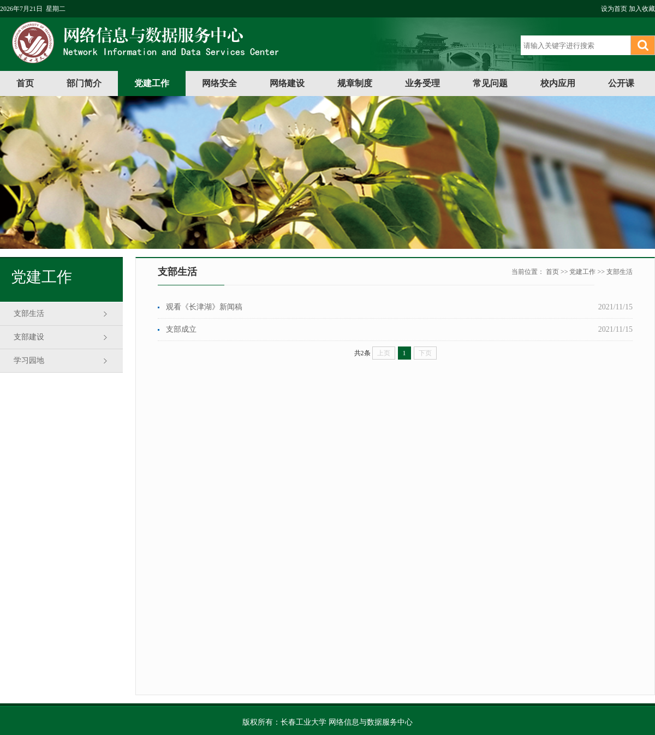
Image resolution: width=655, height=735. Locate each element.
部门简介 (84, 83)
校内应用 (557, 83)
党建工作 (151, 83)
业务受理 (422, 83)
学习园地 (29, 360)
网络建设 (287, 83)
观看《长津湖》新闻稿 (204, 307)
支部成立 (181, 329)
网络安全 (219, 83)
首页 (25, 83)
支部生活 (29, 313)
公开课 (621, 83)
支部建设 (29, 337)
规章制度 (354, 83)
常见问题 (490, 83)
